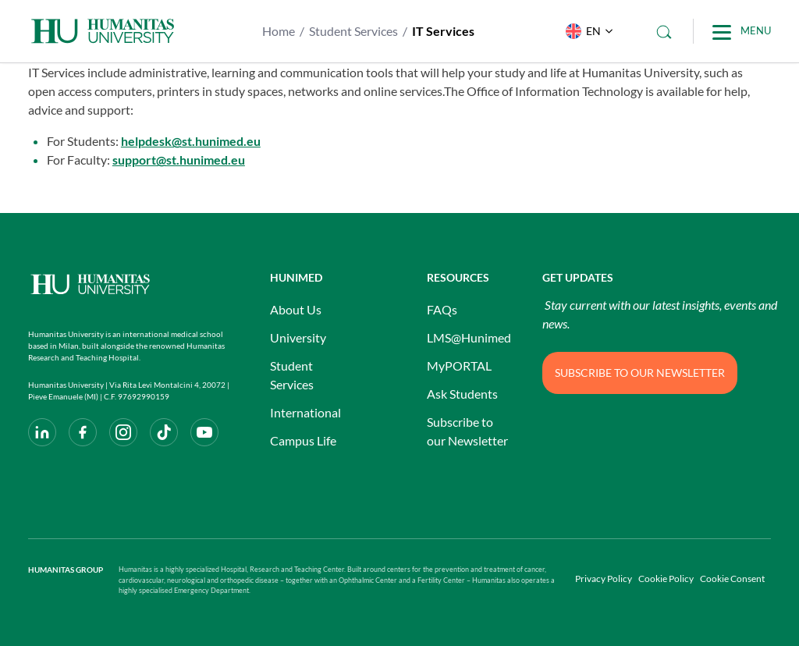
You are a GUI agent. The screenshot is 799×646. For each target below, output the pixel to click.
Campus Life (303, 440)
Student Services (353, 30)
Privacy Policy (603, 578)
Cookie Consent (732, 578)
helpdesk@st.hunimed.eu (191, 140)
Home (278, 30)
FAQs (442, 309)
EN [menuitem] (593, 30)
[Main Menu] (741, 31)
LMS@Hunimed (469, 337)
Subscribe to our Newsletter (467, 431)
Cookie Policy (666, 578)
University (298, 337)
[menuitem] (585, 31)
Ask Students (462, 393)
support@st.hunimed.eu (178, 159)
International (305, 412)
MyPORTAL (459, 365)
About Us (295, 309)
